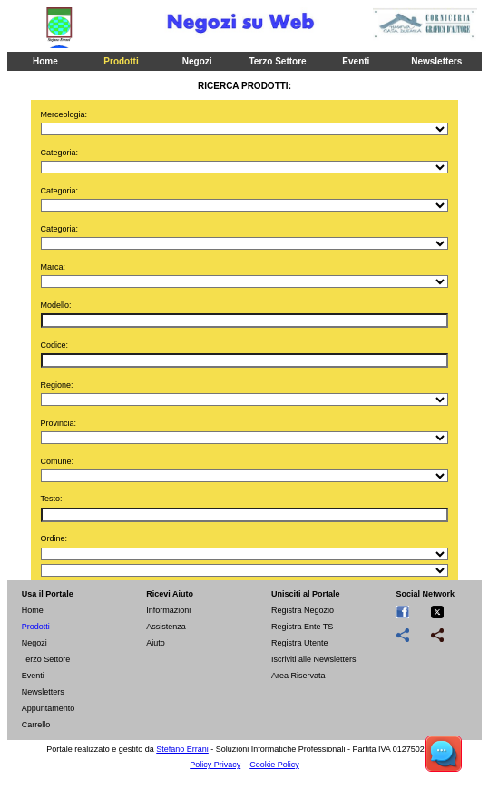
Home (45, 61)
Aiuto (155, 642)
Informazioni (168, 610)
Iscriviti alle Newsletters (314, 659)
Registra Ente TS (302, 626)
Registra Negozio (302, 610)
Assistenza (166, 626)
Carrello (36, 724)
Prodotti (120, 61)
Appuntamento (48, 708)
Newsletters (436, 61)
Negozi (197, 61)
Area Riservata (298, 675)
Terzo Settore (277, 61)
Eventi (355, 61)
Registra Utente (299, 642)
